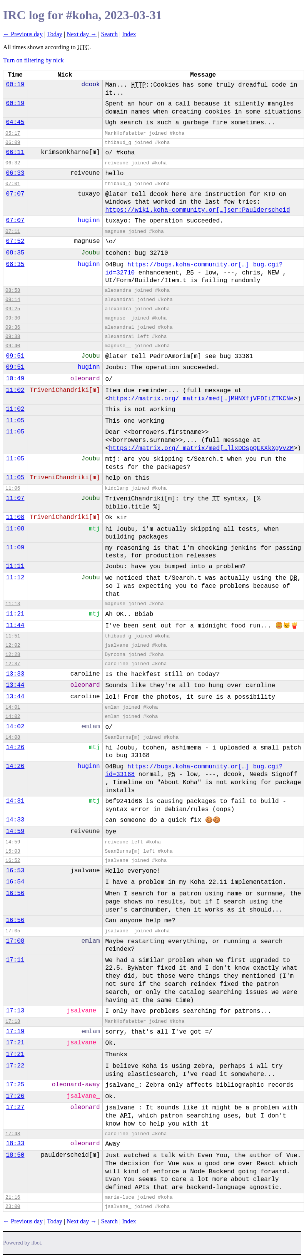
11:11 (15, 566)
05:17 (12, 133)
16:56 (15, 893)
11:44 (15, 625)
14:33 (15, 819)
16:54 (15, 881)
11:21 (15, 614)
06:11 (15, 152)
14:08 (12, 737)
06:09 (12, 143)
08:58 (12, 290)
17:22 (15, 1065)
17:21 (15, 1042)
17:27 (15, 1107)
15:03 (12, 851)
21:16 (12, 1197)
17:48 (12, 1134)
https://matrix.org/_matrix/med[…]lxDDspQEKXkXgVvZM (201, 448)
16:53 (15, 870)
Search (109, 34)
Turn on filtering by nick (33, 60)
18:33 (15, 1143)
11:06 (12, 488)
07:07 (15, 194)
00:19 (15, 84)
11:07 (15, 498)
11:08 (15, 517)
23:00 (12, 1206)
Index (129, 34)
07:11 (12, 231)
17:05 (12, 931)
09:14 (12, 300)
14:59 (15, 831)
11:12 (15, 577)
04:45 (15, 122)
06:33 (15, 173)
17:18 (12, 1021)
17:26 (15, 1096)
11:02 (15, 390)
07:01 (12, 184)
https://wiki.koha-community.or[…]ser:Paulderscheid (197, 210)
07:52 (15, 241)
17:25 (15, 1084)
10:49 (15, 378)
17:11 (15, 960)
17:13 (15, 1010)
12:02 (12, 645)
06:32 (12, 163)
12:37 (12, 664)
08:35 (15, 252)
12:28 (12, 654)
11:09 (15, 547)
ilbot (36, 1243)
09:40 (12, 346)
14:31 (15, 801)
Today (54, 34)
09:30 (12, 318)
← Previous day (23, 34)
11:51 (12, 636)
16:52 (12, 860)
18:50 (15, 1155)
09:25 (12, 309)
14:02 (12, 716)
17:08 (15, 941)
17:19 (15, 1031)
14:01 (12, 707)
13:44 (15, 685)
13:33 (15, 674)
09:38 (12, 337)
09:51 (15, 356)
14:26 (15, 747)
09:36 (12, 327)
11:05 (15, 420)
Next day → (82, 34)
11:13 (12, 604)
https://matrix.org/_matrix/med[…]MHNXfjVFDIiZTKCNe (201, 398)
